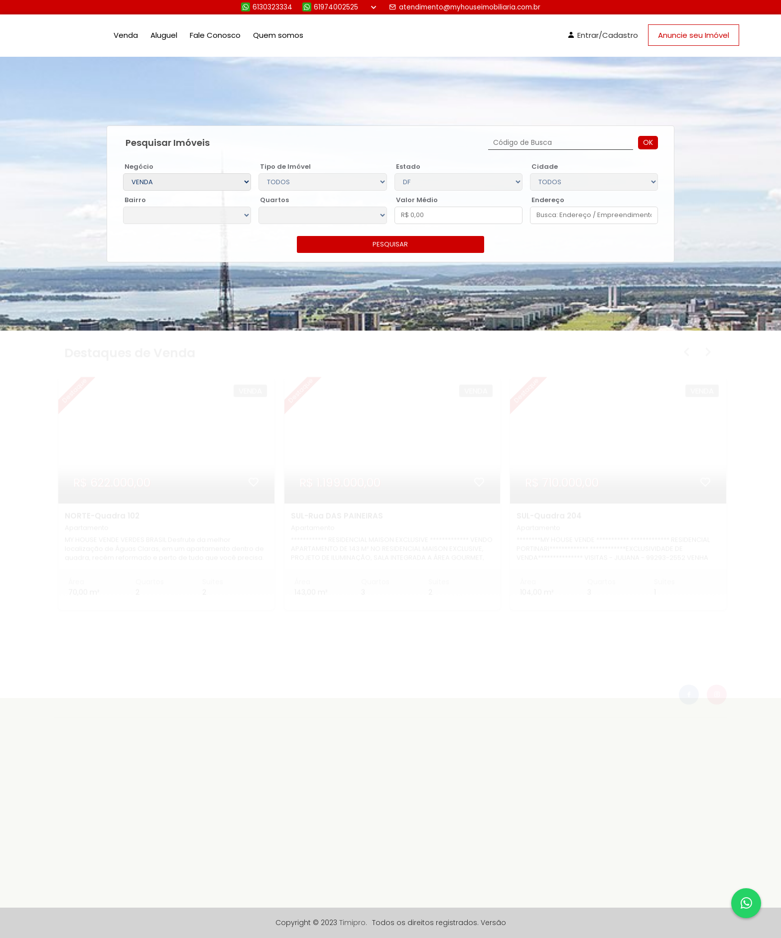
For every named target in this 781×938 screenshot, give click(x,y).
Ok (648, 142)
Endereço (547, 200)
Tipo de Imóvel (285, 166)
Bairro (135, 200)
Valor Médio (417, 200)
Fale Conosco (215, 35)
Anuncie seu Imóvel (693, 35)
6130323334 (266, 7)
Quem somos (278, 35)
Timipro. (353, 923)
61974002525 (330, 7)
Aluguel (163, 35)
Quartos (274, 200)
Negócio (139, 166)
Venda (126, 35)
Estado (408, 166)
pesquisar (390, 244)
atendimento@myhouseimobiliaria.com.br (464, 7)
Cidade (544, 166)
